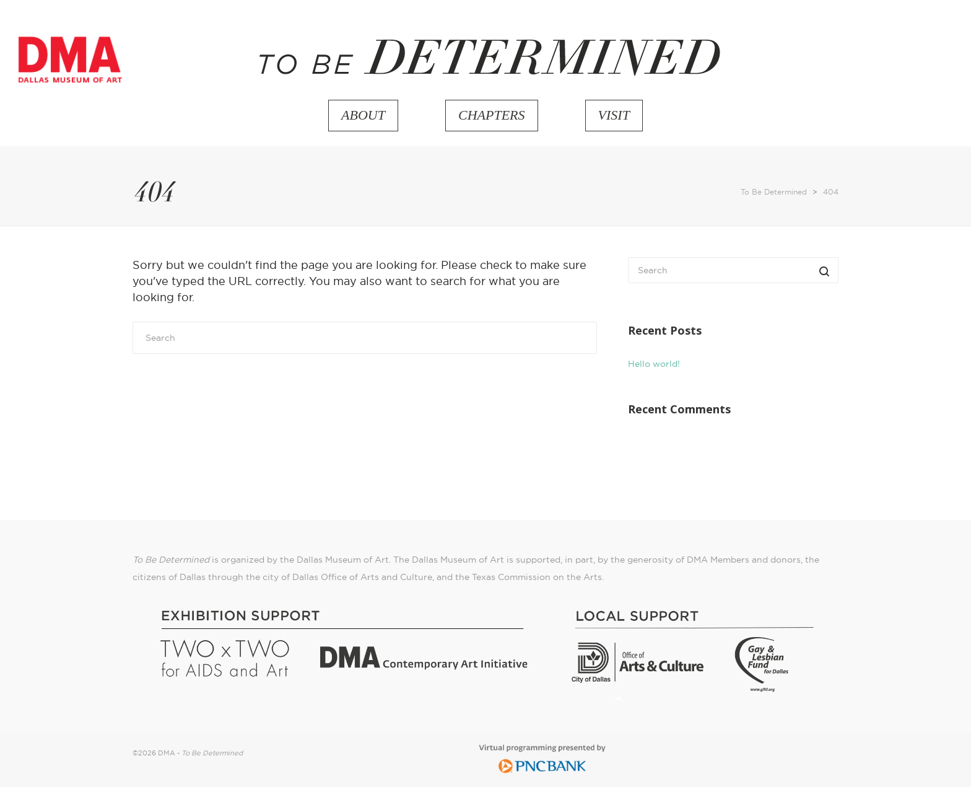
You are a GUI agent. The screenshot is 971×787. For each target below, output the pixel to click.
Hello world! (654, 364)
